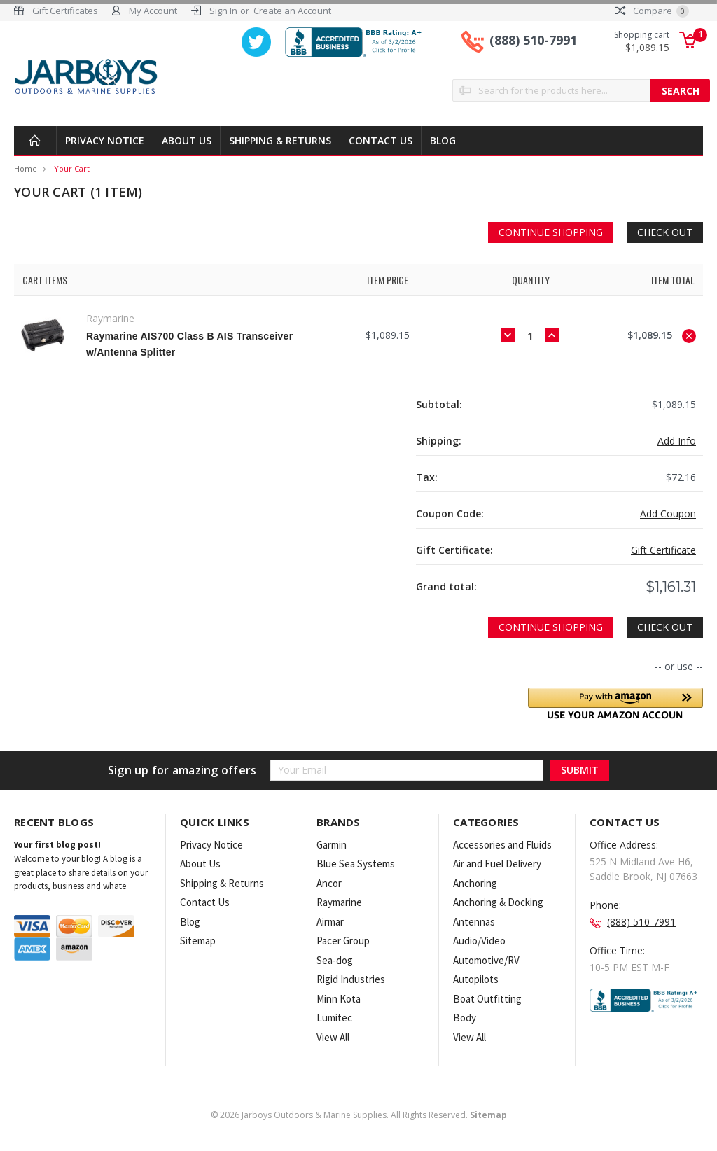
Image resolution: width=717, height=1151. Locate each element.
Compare (652, 10)
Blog (443, 140)
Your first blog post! (57, 845)
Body (464, 1017)
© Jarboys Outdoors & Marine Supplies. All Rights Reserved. (359, 1115)
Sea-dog (334, 960)
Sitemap (198, 940)
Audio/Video (479, 940)
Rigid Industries (350, 979)
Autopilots (476, 979)
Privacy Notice (104, 140)
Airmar (330, 921)
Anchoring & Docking (498, 902)
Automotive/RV (486, 960)
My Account (153, 10)
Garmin (331, 844)
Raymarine (339, 902)
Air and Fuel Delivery (497, 863)
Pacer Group (343, 940)
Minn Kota (338, 998)
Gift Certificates (65, 10)
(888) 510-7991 (533, 40)
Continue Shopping (551, 232)
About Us (186, 140)
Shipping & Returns (280, 140)
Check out (664, 232)
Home (25, 168)
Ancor (329, 883)
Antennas (474, 921)
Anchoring (475, 883)
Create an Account (292, 10)
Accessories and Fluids (502, 844)
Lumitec (334, 1017)
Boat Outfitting (487, 998)
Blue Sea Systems (355, 863)
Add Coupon (668, 513)
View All (332, 1037)
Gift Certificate (663, 550)
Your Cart (72, 168)
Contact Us (380, 140)
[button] (615, 703)
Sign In (223, 10)
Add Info (676, 440)
